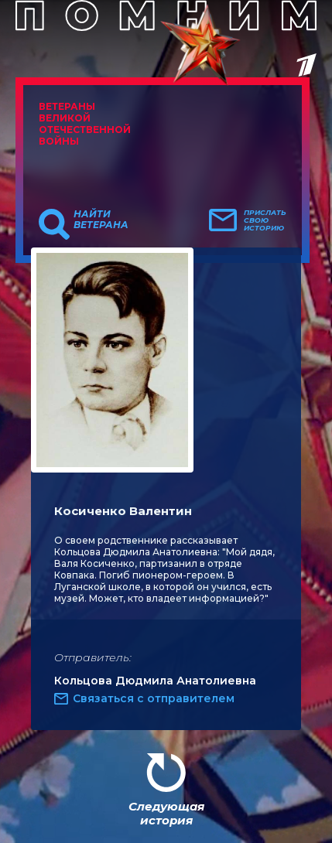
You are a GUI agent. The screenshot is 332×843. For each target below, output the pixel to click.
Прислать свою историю (265, 220)
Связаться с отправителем (153, 698)
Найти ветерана (101, 219)
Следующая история (166, 813)
